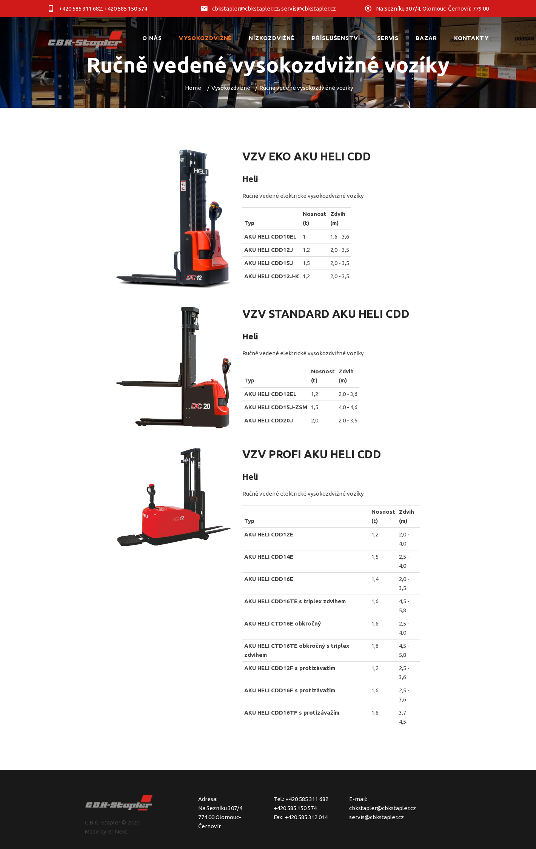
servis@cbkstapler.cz (376, 817)
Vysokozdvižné (230, 88)
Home (193, 88)
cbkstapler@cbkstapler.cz (382, 808)
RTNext (117, 831)
